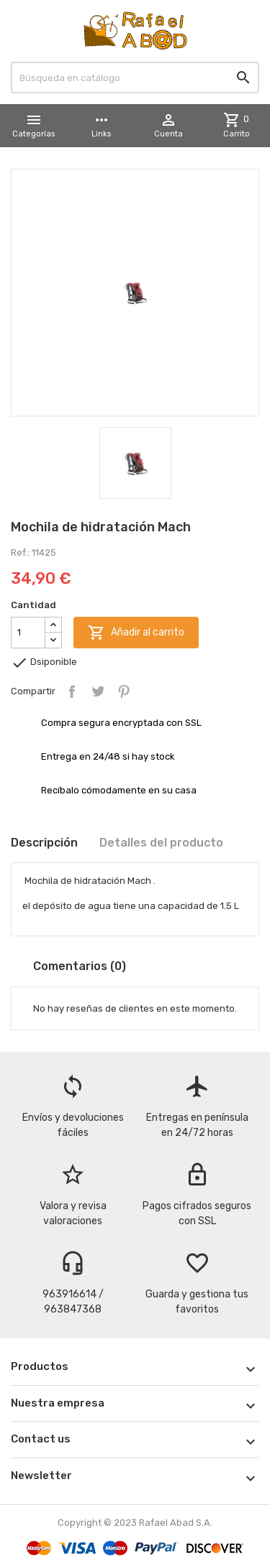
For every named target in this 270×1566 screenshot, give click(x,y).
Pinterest (123, 691)
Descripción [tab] (44, 842)
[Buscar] (135, 77)
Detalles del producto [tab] (161, 842)
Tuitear (98, 691)
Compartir (72, 691)
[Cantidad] (28, 632)
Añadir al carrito (136, 632)
